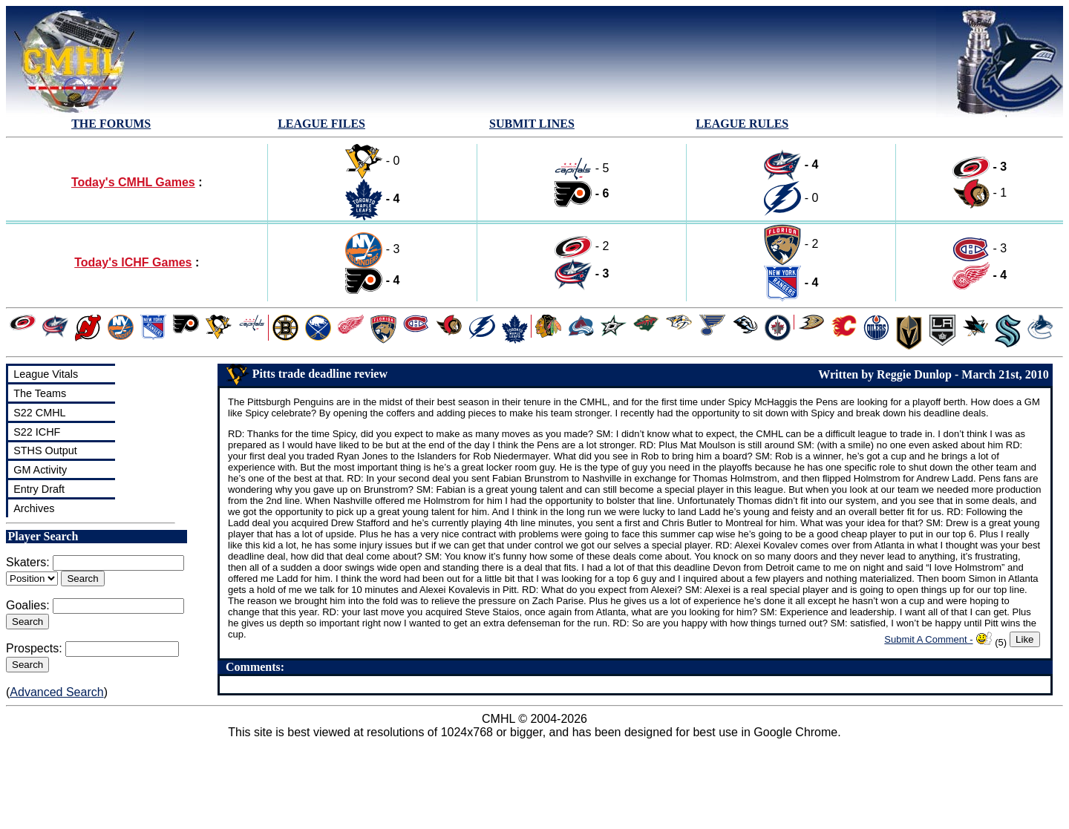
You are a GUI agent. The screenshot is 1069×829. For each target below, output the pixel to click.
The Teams (39, 393)
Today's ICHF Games (133, 262)
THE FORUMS (111, 123)
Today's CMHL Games (133, 182)
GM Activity (40, 470)
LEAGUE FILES (321, 123)
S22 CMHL (39, 413)
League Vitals (45, 374)
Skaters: (28, 562)
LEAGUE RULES (742, 123)
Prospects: (34, 648)
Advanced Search (56, 692)
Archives (33, 508)
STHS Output (45, 450)
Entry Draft (39, 489)
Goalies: (28, 605)
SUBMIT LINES (532, 123)
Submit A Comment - (928, 639)
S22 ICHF (36, 432)
